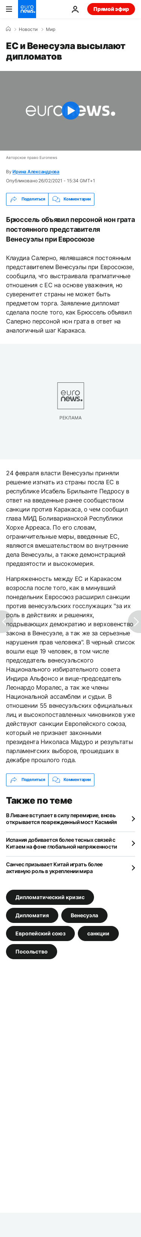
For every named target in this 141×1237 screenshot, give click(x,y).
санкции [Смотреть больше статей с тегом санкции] (98, 933)
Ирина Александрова (35, 171)
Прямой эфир (111, 9)
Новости (28, 29)
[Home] (8, 29)
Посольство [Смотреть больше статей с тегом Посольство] (31, 951)
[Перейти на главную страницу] (27, 9)
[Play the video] (70, 111)
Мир (50, 29)
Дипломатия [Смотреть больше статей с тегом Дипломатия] (32, 915)
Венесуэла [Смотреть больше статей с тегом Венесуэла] (84, 915)
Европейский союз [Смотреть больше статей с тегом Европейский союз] (40, 933)
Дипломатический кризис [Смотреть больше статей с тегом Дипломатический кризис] (50, 897)
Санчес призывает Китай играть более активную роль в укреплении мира (54, 867)
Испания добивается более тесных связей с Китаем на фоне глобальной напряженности (61, 843)
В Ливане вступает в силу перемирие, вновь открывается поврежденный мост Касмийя (61, 818)
